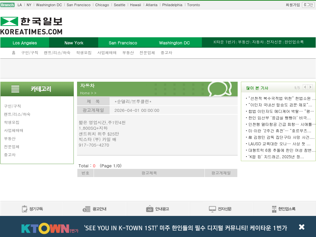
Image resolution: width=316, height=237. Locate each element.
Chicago (102, 4)
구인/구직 (29, 52)
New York (73, 43)
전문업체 (147, 52)
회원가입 (293, 4)
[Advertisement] (158, 68)
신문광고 (94, 209)
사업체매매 (107, 52)
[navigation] (158, 5)
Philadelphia (172, 4)
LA (20, 4)
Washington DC (49, 4)
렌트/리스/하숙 (57, 52)
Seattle (119, 4)
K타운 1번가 (224, 41)
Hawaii (135, 4)
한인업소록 (294, 41)
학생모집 (84, 52)
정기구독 (31, 209)
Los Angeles (25, 43)
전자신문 (274, 41)
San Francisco (78, 4)
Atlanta (152, 4)
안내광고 (157, 209)
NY (29, 4)
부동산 (128, 52)
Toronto (193, 4)
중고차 (166, 52)
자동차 (258, 41)
